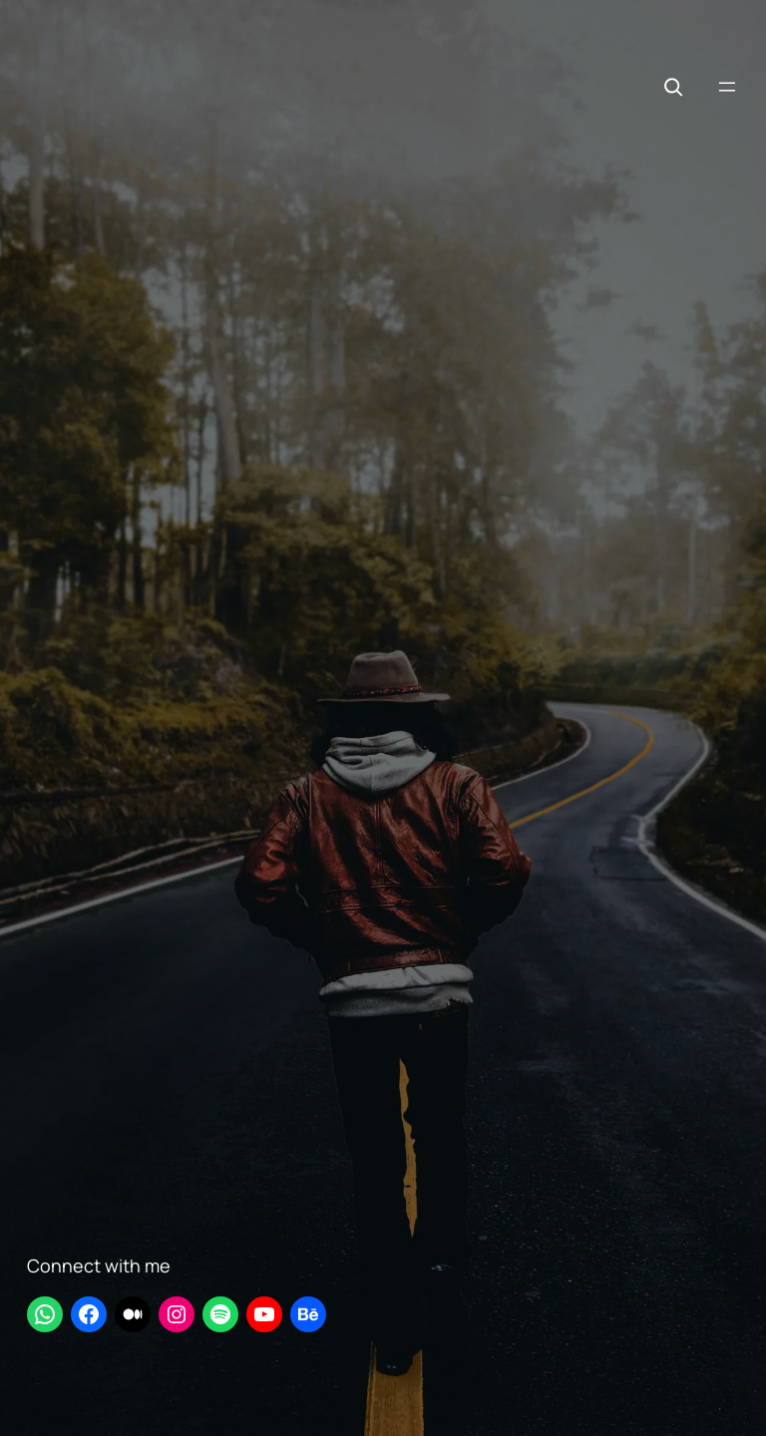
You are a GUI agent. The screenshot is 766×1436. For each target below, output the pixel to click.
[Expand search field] (673, 87)
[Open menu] (727, 87)
